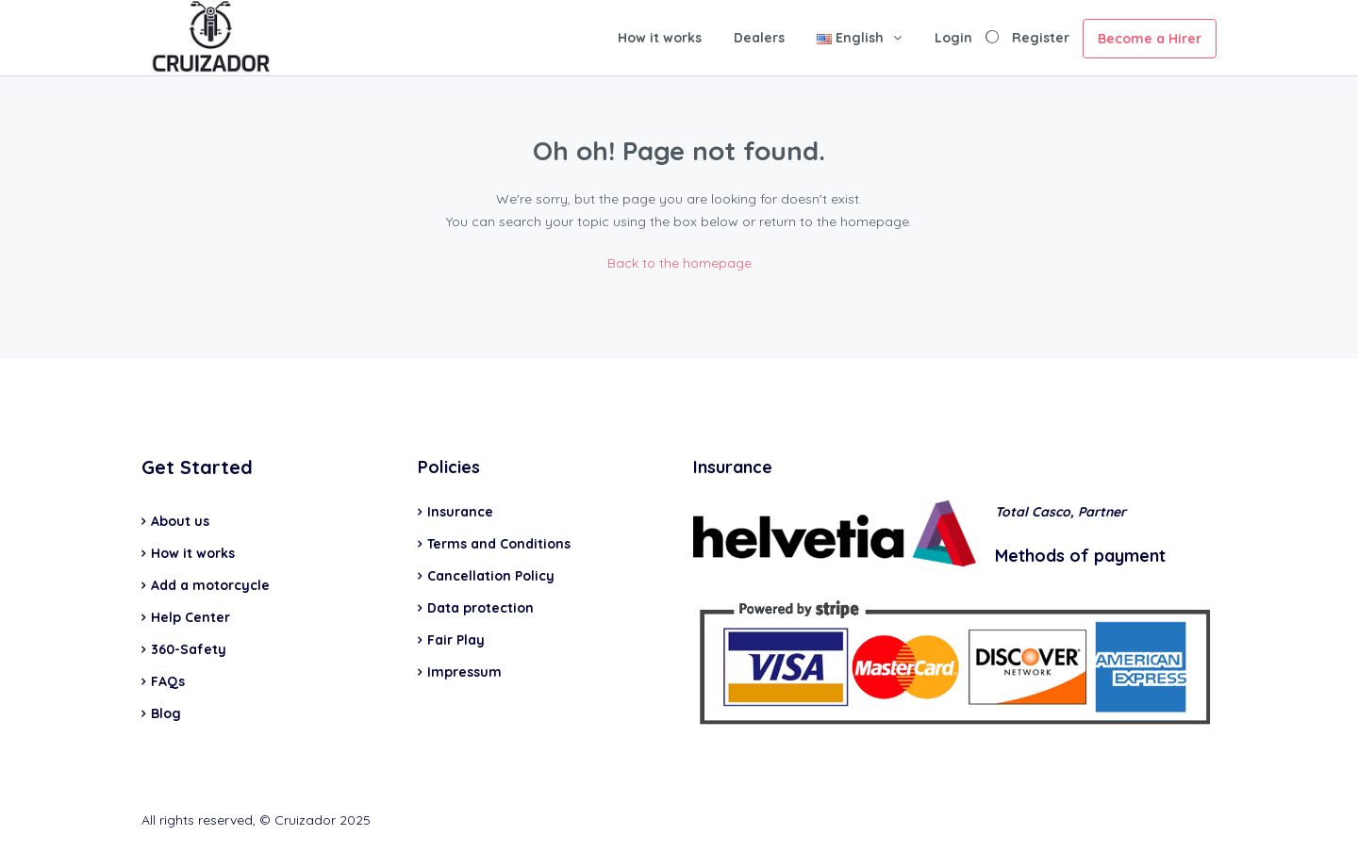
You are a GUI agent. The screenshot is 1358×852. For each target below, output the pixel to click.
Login (953, 37)
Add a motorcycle (210, 585)
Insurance (460, 511)
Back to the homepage (679, 262)
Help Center (190, 617)
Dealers (759, 37)
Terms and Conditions (499, 543)
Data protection (480, 607)
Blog (166, 713)
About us (180, 521)
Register (1040, 37)
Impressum (464, 672)
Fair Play (456, 639)
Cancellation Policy (491, 575)
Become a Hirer (1149, 38)
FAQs (168, 681)
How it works (660, 37)
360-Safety (188, 649)
